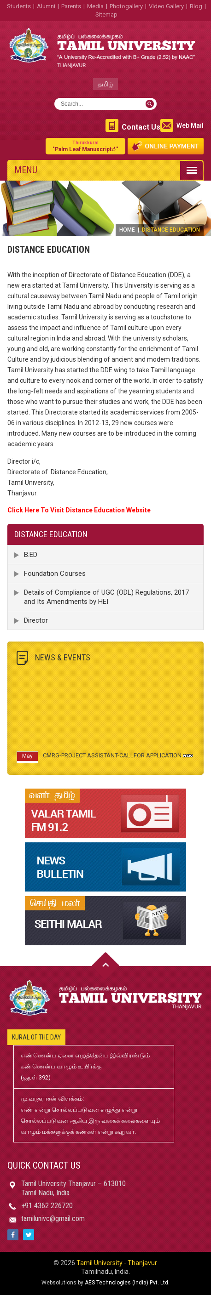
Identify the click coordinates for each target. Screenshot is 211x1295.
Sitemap (106, 14)
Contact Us (141, 127)
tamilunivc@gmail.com (53, 1218)
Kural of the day (36, 1037)
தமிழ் (105, 84)
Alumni (46, 6)
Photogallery (126, 6)
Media (95, 6)
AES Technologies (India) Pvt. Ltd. (127, 1282)
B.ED (30, 555)
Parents (71, 6)
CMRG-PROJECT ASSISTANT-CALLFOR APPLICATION (112, 757)
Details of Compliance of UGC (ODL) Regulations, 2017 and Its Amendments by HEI (106, 597)
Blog (196, 6)
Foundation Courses (55, 573)
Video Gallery (166, 6)
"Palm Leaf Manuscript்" (85, 146)
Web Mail (190, 125)
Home (127, 230)
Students (19, 6)
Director (36, 620)
